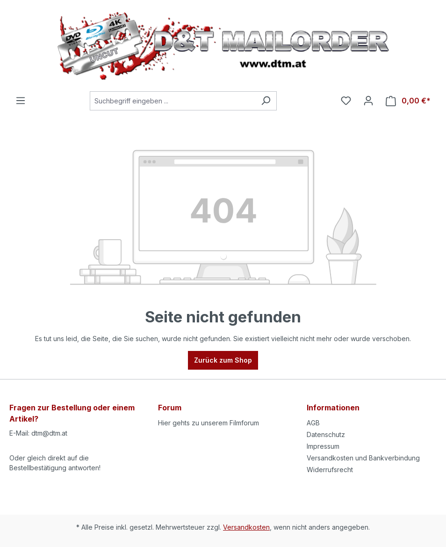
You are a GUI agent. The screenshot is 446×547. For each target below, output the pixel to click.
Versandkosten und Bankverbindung (363, 458)
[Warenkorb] (408, 100)
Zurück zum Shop (223, 360)
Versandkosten (246, 527)
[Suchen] (266, 100)
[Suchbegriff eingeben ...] (172, 100)
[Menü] (20, 100)
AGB (313, 423)
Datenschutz (326, 434)
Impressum (323, 446)
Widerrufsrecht (330, 470)
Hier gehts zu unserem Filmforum (208, 423)
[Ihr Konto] (368, 100)
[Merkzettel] (346, 100)
